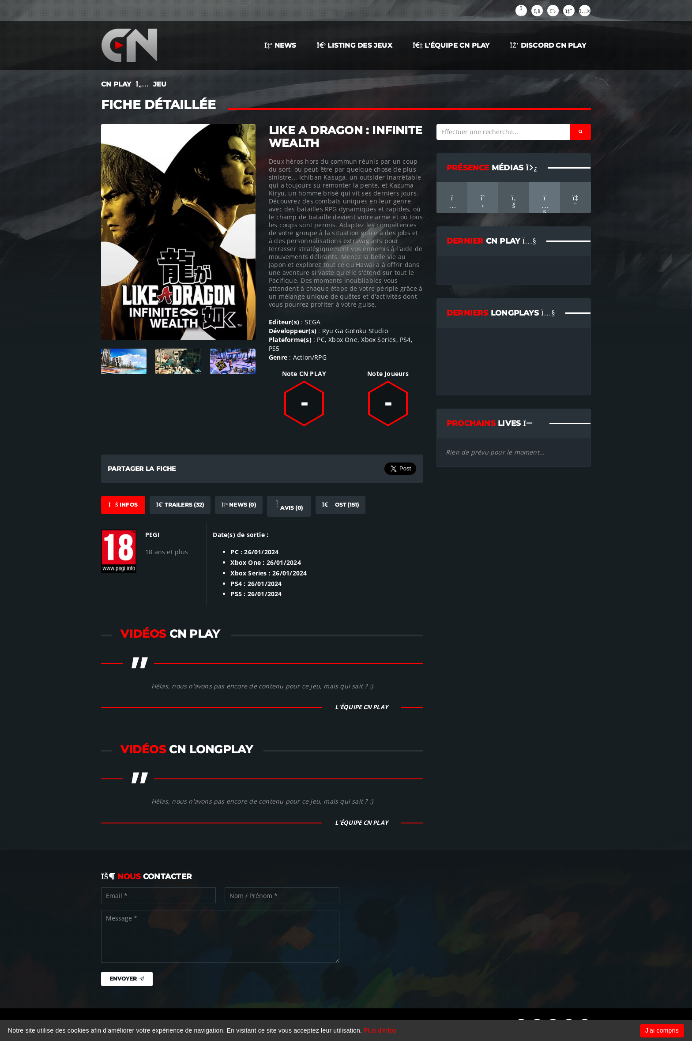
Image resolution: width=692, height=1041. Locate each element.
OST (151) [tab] (340, 504)
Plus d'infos (380, 1030)
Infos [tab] (123, 504)
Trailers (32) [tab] (180, 504)
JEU (160, 84)
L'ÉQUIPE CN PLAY (451, 45)
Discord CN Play (548, 45)
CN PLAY (116, 84)
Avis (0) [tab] (289, 505)
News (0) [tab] (239, 504)
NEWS (280, 45)
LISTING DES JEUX (354, 45)
